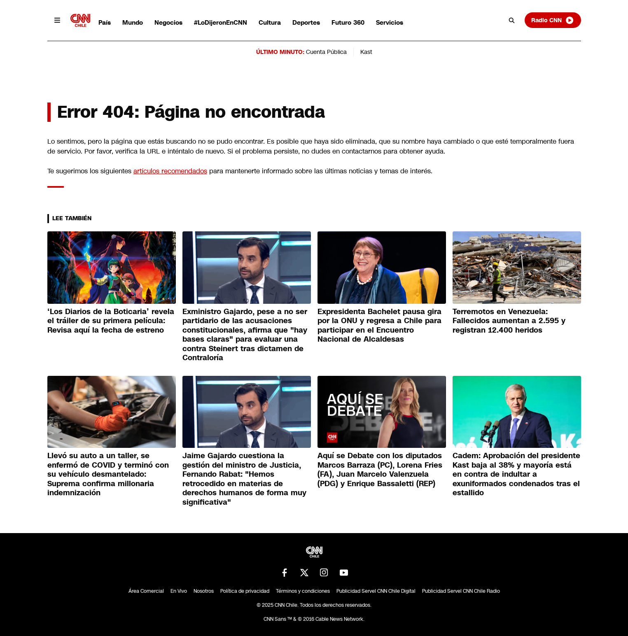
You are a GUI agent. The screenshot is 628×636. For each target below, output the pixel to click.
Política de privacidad (244, 591)
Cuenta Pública (326, 52)
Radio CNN (552, 20)
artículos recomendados (170, 171)
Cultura (270, 22)
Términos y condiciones (303, 591)
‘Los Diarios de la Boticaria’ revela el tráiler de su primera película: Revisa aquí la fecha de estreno (110, 320)
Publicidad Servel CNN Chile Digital (376, 591)
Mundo (132, 22)
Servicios (389, 22)
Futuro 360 (348, 22)
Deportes (306, 22)
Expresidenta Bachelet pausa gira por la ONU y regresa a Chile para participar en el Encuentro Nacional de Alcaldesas (379, 325)
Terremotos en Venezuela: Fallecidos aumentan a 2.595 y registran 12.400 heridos (509, 320)
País (104, 22)
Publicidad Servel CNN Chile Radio (461, 591)
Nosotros (204, 591)
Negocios (168, 22)
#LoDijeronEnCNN (220, 22)
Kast (366, 52)
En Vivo (178, 591)
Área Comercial (146, 591)
